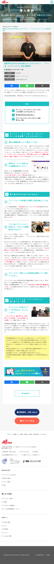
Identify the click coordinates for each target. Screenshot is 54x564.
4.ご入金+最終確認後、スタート (11, 509)
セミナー (5, 532)
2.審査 (5, 502)
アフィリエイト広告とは (9, 475)
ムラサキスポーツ (20, 79)
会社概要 (48, 555)
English (36, 451)
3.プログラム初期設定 (9, 505)
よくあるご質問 (7, 536)
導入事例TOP (27, 393)
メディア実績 (6, 481)
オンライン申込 (27, 421)
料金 (4, 485)
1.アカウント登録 (7, 498)
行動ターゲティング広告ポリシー (32, 455)
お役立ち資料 (6, 522)
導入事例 (5, 529)
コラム (5, 525)
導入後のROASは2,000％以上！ (25, 115)
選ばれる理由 (6, 478)
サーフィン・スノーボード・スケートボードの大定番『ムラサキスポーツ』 (28, 110)
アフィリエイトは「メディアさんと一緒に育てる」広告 (28, 119)
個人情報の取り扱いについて (10, 455)
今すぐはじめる (25, 451)
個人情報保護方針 (40, 555)
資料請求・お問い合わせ (27, 412)
